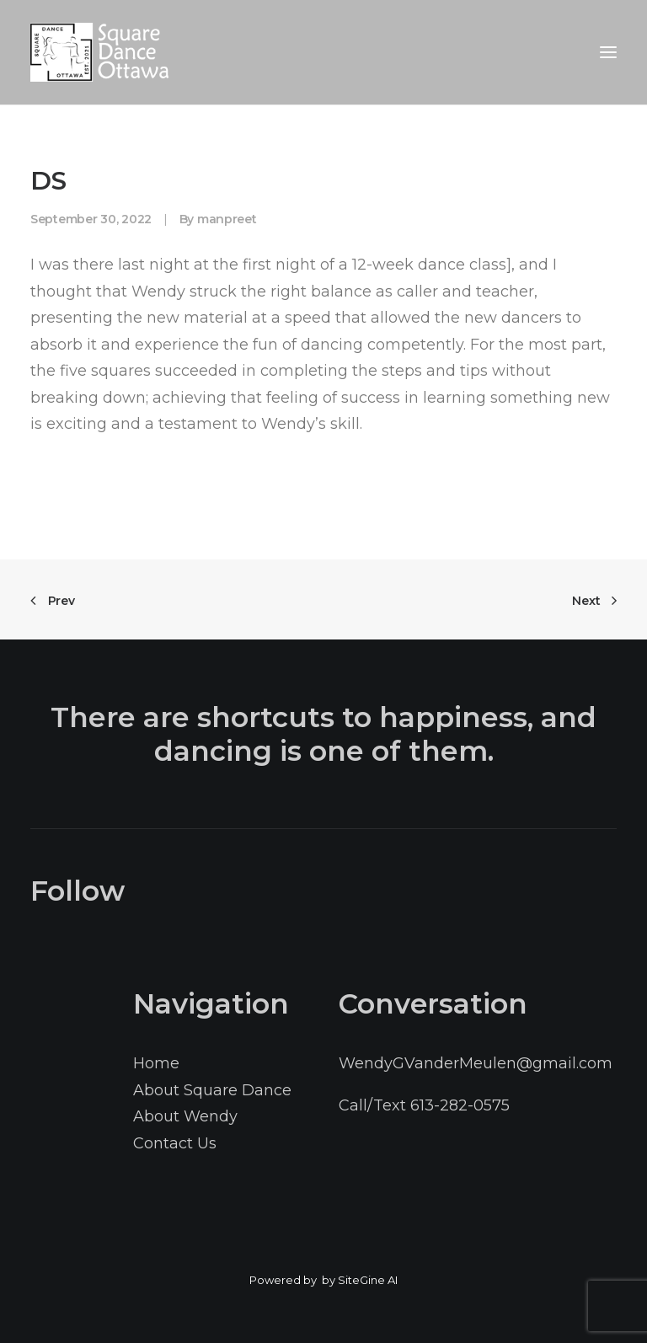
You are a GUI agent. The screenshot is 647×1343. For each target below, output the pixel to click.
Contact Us (175, 1143)
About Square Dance (212, 1090)
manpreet (227, 219)
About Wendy (185, 1116)
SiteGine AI (368, 1280)
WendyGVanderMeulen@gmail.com (475, 1063)
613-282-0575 (460, 1105)
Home (156, 1063)
